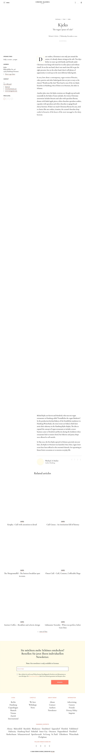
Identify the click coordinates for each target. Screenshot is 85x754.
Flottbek (64, 729)
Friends (72, 708)
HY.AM (53, 752)
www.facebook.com (10, 89)
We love (33, 702)
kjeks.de (7, 87)
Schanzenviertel (24, 735)
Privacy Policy (71, 711)
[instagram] (40, 747)
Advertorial (63, 41)
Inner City (43, 732)
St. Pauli (54, 735)
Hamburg (13, 705)
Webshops (33, 705)
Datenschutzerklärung (34, 676)
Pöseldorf (73, 732)
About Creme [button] (52, 697)
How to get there (10, 74)
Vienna (13, 713)
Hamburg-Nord (23, 732)
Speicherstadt (36, 735)
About (52, 702)
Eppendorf (56, 729)
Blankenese (36, 729)
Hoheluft (34, 732)
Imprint (72, 713)
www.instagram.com (11, 91)
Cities (13, 697)
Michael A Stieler (54, 36)
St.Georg (46, 735)
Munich (13, 711)
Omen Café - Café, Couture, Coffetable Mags (62, 573)
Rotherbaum (11, 735)
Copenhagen (13, 708)
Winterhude (74, 735)
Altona (9, 729)
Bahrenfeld (18, 729)
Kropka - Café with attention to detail (22, 524)
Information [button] (72, 697)
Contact (52, 705)
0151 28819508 (7, 84)
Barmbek (26, 729)
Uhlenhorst (63, 735)
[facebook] (36, 747)
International (13, 719)
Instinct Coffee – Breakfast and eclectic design (22, 625)
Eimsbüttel (46, 729)
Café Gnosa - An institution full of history (63, 524)
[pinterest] (44, 747)
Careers (72, 705)
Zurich (13, 716)
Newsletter (52, 711)
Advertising (71, 702)
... (3, 82)
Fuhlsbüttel (73, 729)
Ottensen (52, 732)
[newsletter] (49, 747)
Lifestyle (33, 697)
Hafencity (12, 732)
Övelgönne (42, 738)
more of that (43, 631)
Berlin (13, 702)
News (33, 708)
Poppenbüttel (62, 732)
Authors (52, 708)
